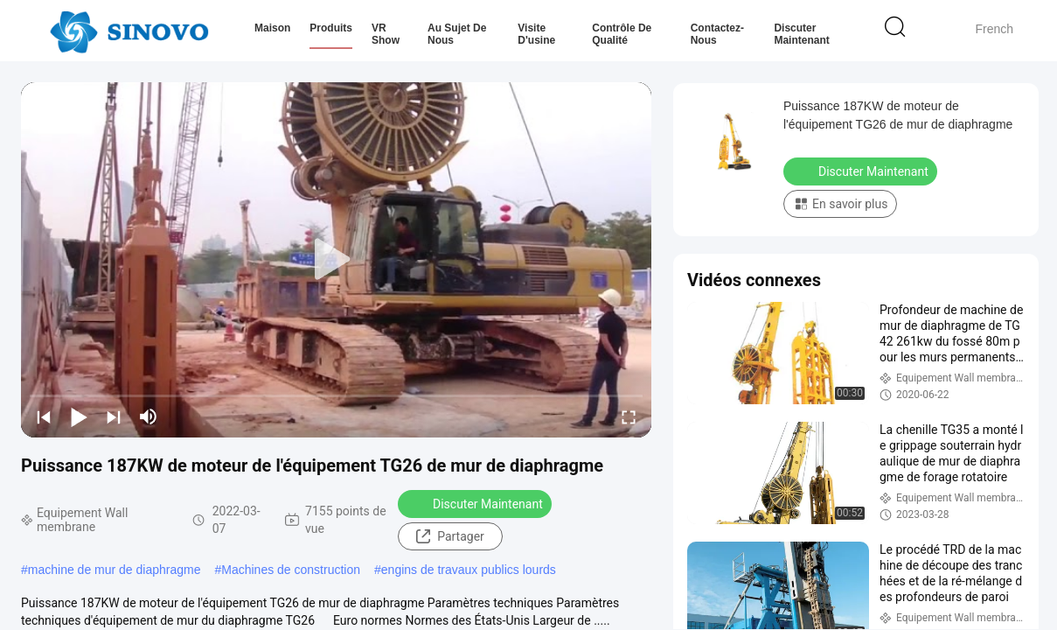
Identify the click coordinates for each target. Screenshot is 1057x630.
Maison (272, 28)
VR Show (386, 34)
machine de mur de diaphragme (114, 570)
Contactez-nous (717, 34)
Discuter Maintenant (801, 34)
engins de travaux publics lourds (468, 570)
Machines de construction (290, 570)
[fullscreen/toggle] (628, 416)
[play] (336, 260)
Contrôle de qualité (621, 34)
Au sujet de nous (457, 34)
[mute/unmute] (148, 416)
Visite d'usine (536, 34)
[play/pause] (78, 416)
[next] (113, 416)
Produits (330, 28)
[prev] (43, 416)
